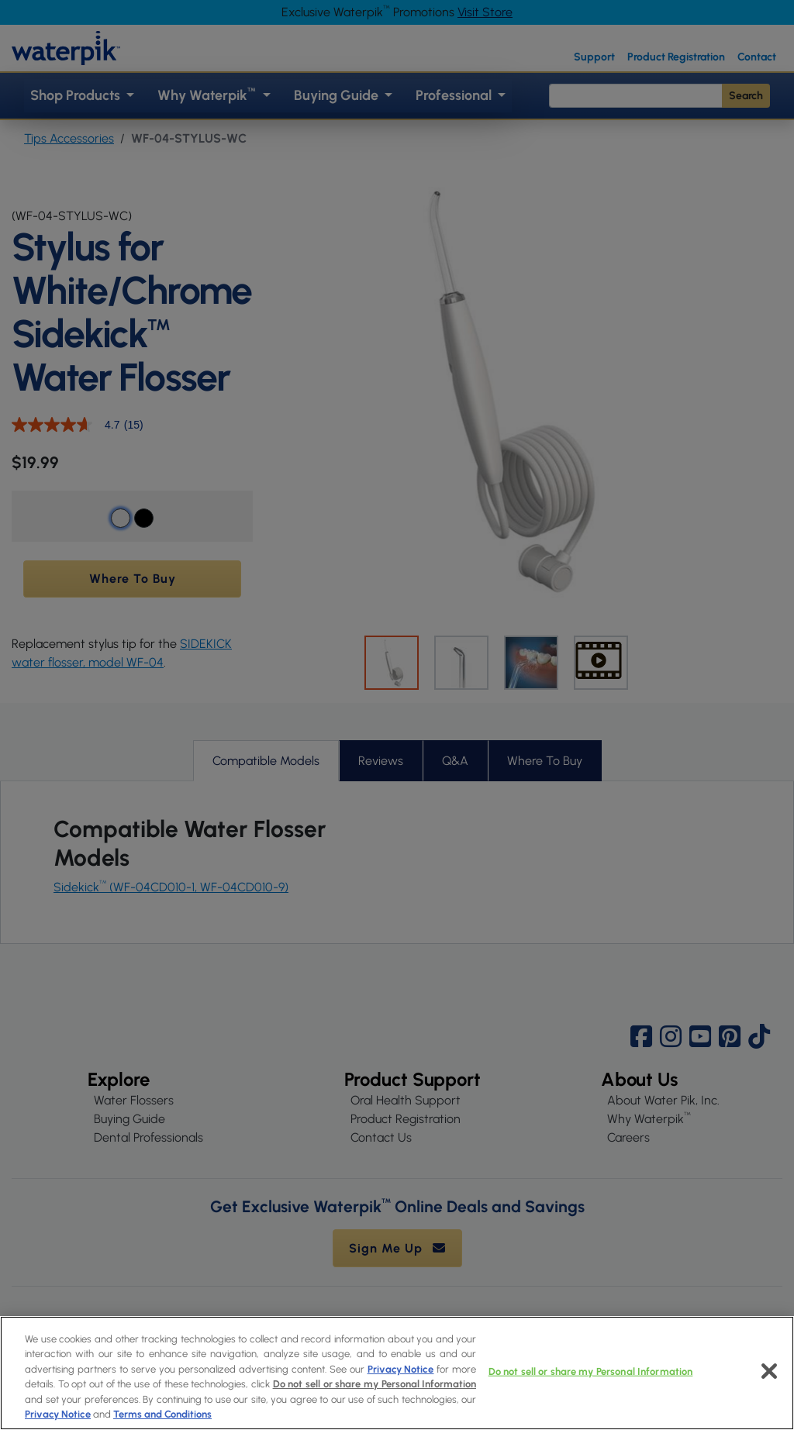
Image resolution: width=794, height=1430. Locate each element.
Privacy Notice (401, 1369)
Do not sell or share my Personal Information (375, 1384)
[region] (397, 1373)
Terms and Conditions (162, 1414)
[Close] (769, 1371)
